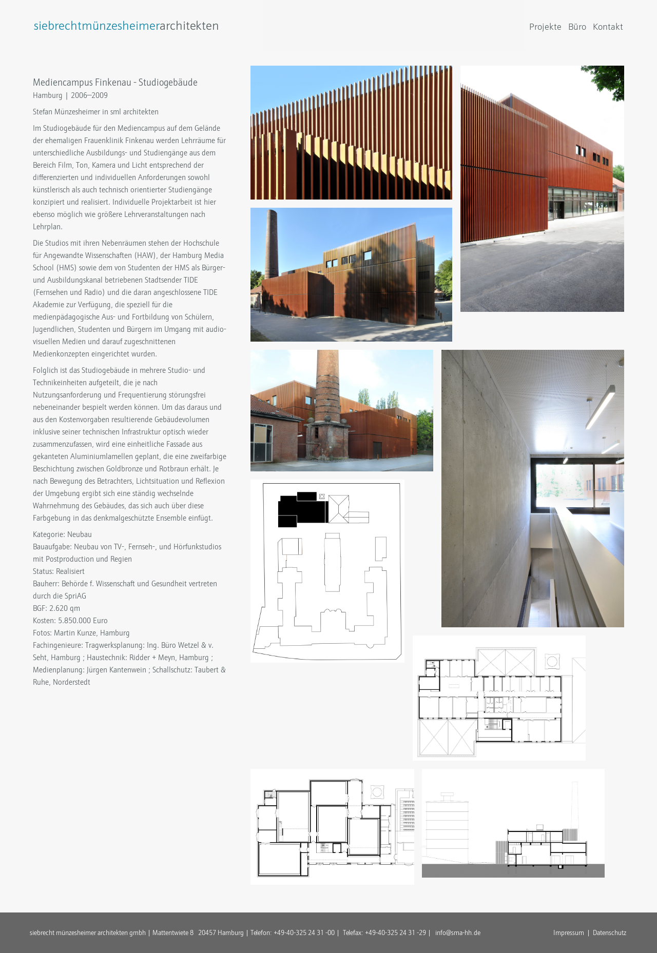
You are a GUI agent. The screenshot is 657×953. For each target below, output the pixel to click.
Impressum (568, 932)
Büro (577, 27)
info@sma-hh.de (457, 932)
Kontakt (608, 27)
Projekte (545, 27)
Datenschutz (609, 932)
